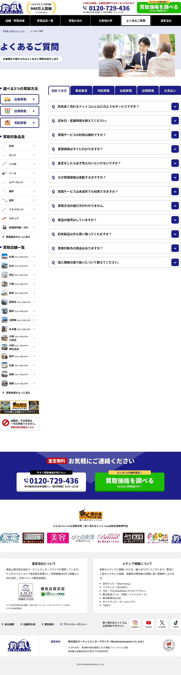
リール (9, 173)
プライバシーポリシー (75, 624)
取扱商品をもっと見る (18, 237)
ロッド (9, 155)
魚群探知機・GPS (15, 227)
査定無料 (56, 461)
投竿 (8, 200)
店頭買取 (15, 111)
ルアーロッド (12, 182)
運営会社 (166, 20)
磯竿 (8, 191)
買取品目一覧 (45, 20)
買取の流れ (75, 20)
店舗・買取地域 (14, 20)
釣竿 (8, 146)
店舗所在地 (29, 624)
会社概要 (9, 624)
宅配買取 (15, 123)
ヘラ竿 (9, 164)
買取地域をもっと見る (18, 392)
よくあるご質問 (135, 20)
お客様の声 (105, 20)
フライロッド (13, 209)
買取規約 (49, 624)
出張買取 (15, 99)
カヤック (10, 218)
